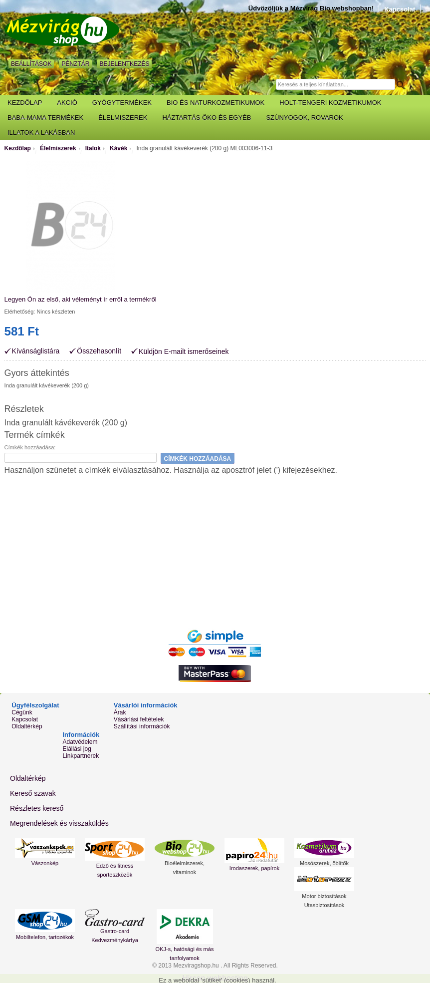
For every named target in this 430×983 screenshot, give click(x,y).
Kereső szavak (33, 793)
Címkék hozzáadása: (30, 447)
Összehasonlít (99, 351)
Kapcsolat (399, 9)
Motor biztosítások (324, 896)
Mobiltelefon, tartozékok (45, 937)
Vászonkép (44, 863)
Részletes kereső (36, 808)
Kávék (118, 148)
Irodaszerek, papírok (254, 868)
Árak (120, 712)
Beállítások (31, 63)
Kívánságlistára (36, 351)
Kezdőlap (17, 148)
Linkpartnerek (81, 755)
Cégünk (21, 712)
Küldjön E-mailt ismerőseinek (184, 351)
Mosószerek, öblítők (324, 863)
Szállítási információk (142, 726)
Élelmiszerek (58, 148)
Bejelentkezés (124, 63)
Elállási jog (77, 748)
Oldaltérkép (26, 726)
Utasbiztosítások (324, 905)
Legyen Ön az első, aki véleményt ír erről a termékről (80, 299)
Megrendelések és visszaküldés (59, 823)
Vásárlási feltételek (139, 719)
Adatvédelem (80, 741)
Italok (93, 148)
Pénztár (75, 63)
